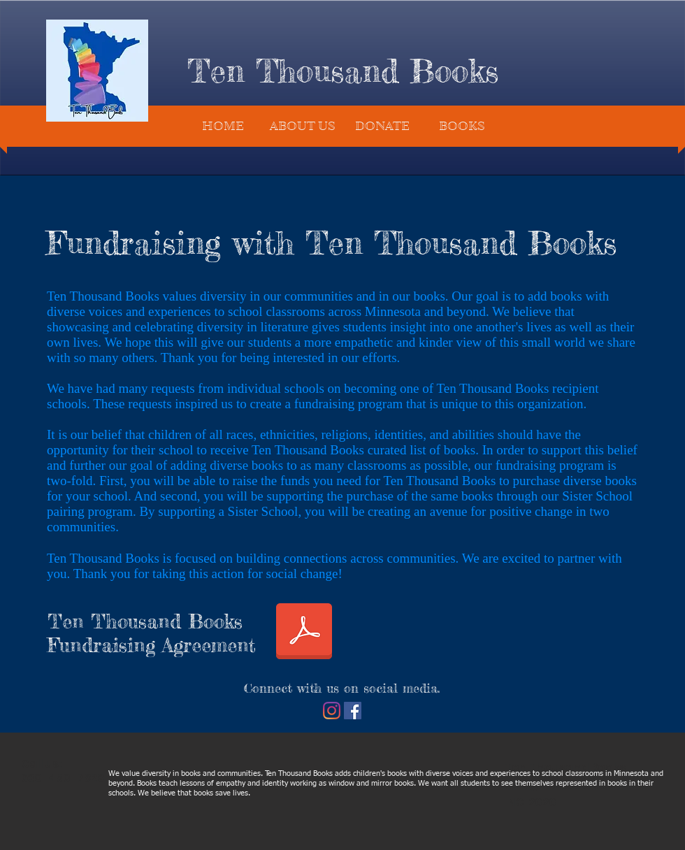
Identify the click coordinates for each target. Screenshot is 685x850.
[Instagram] (331, 710)
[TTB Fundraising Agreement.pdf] (304, 633)
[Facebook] (352, 710)
